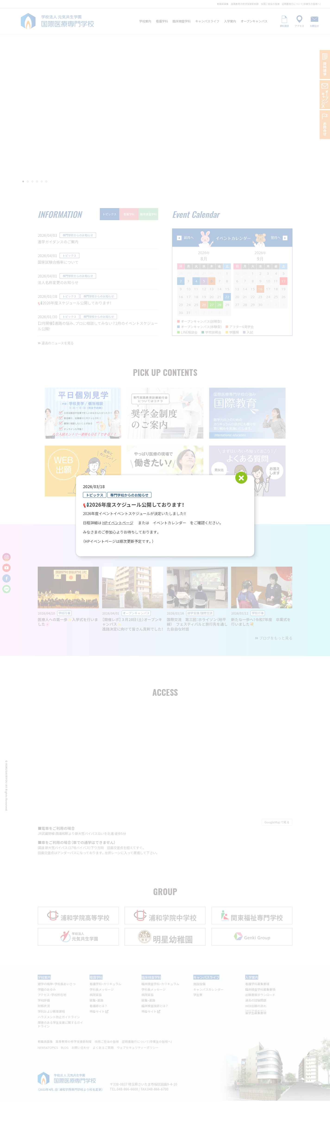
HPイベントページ (117, 522)
